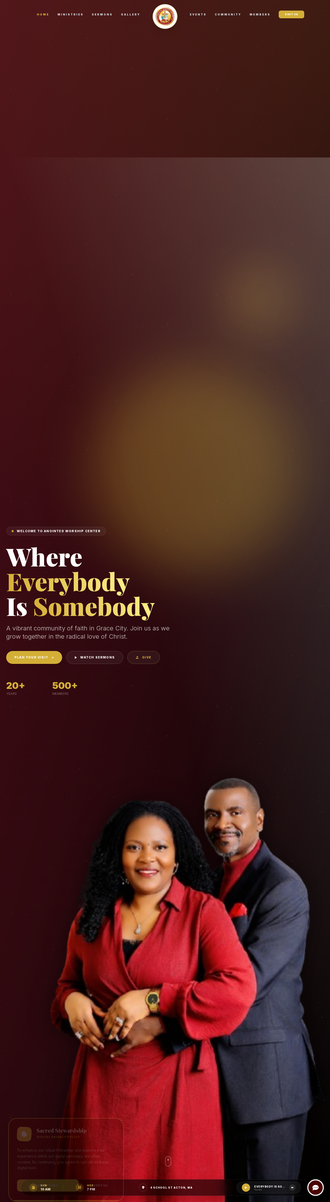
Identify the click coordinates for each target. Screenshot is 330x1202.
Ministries (70, 14)
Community (228, 14)
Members (260, 14)
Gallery (130, 14)
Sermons (102, 14)
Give (143, 657)
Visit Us (291, 14)
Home (43, 14)
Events (198, 14)
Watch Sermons (95, 657)
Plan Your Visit (34, 657)
